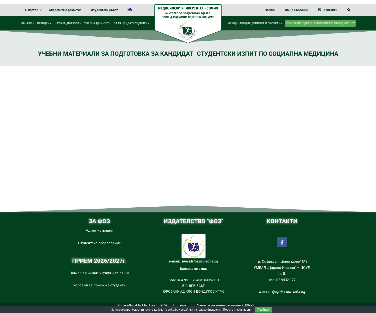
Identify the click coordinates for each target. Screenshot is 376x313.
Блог (183, 305)
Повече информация (237, 309)
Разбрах (263, 309)
